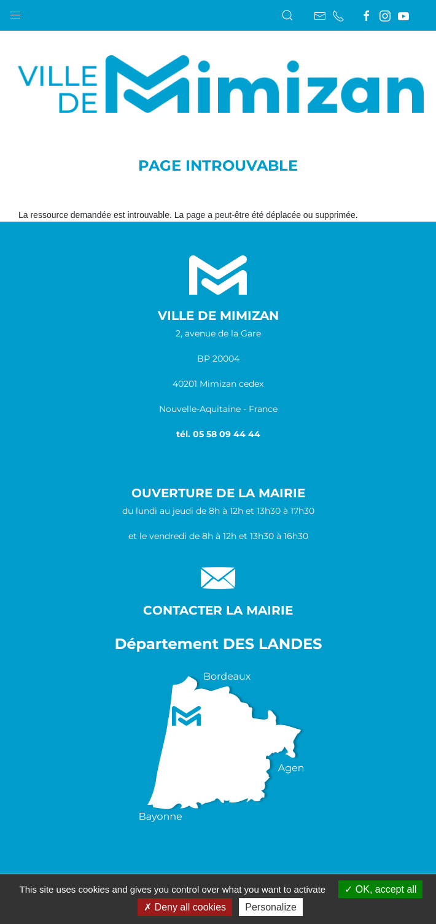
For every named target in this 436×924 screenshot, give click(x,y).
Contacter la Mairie (218, 610)
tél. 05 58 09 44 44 (218, 434)
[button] (15, 12)
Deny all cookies (185, 907)
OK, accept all (380, 889)
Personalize (271, 907)
